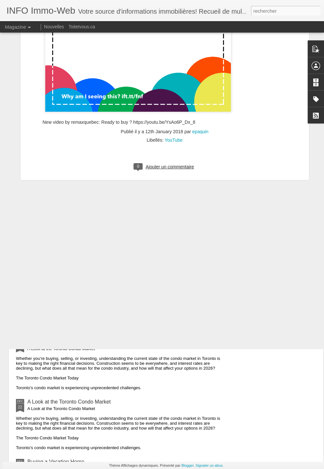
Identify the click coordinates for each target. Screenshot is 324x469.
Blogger (187, 465)
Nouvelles (54, 26)
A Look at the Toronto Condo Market (69, 342)
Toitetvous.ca (81, 26)
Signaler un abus (209, 465)
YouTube (174, 51)
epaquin (200, 43)
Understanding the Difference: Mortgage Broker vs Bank (92, 251)
